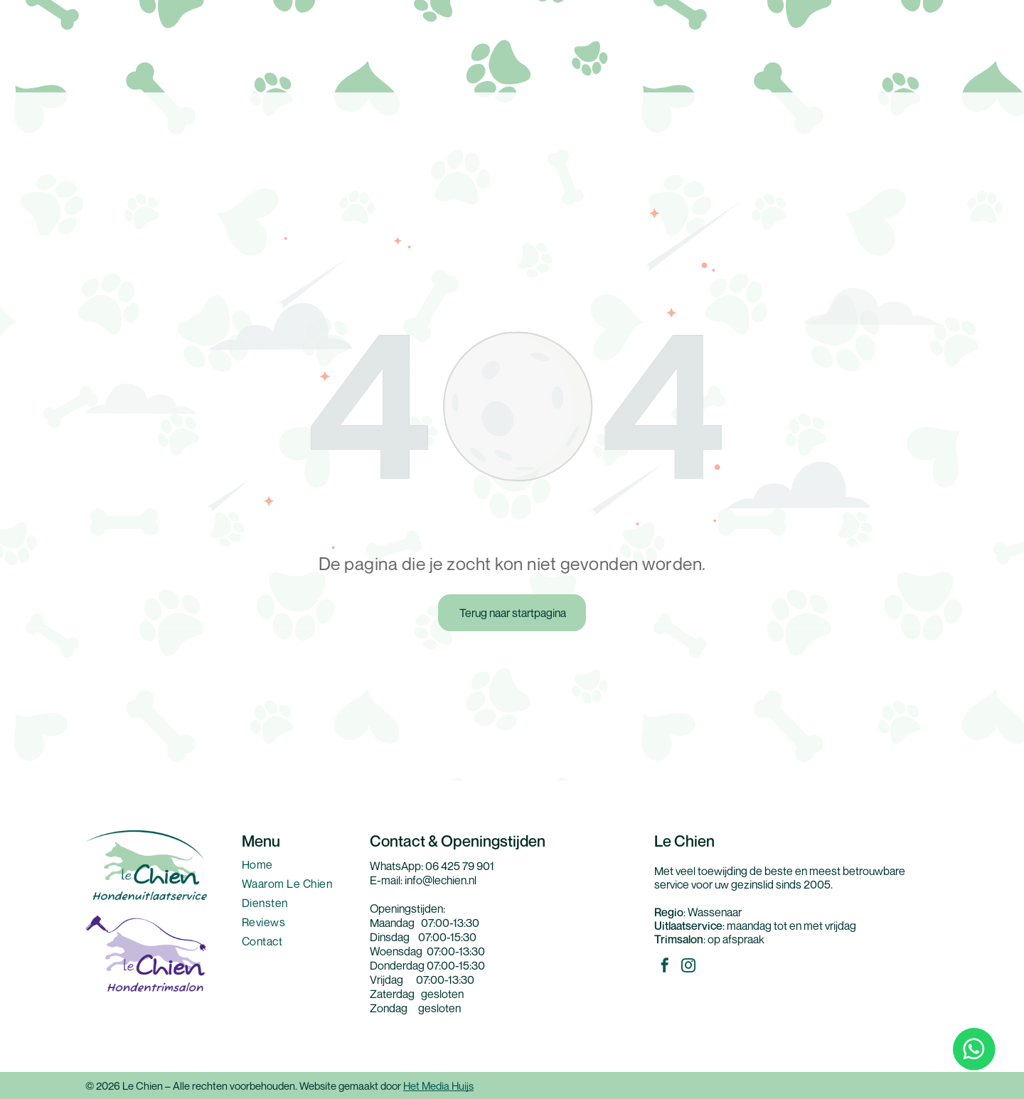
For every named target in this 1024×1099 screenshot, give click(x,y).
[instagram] (688, 967)
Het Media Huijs (438, 1085)
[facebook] (665, 967)
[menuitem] (299, 866)
